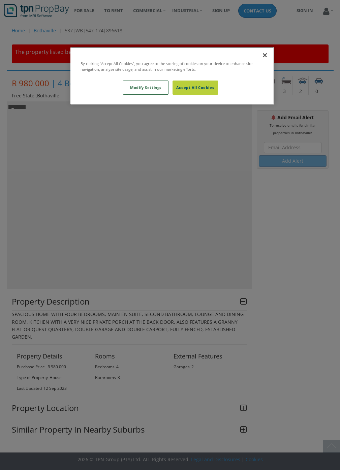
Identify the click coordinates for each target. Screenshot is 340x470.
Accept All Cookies (195, 87)
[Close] (264, 55)
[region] (172, 75)
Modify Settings (145, 87)
